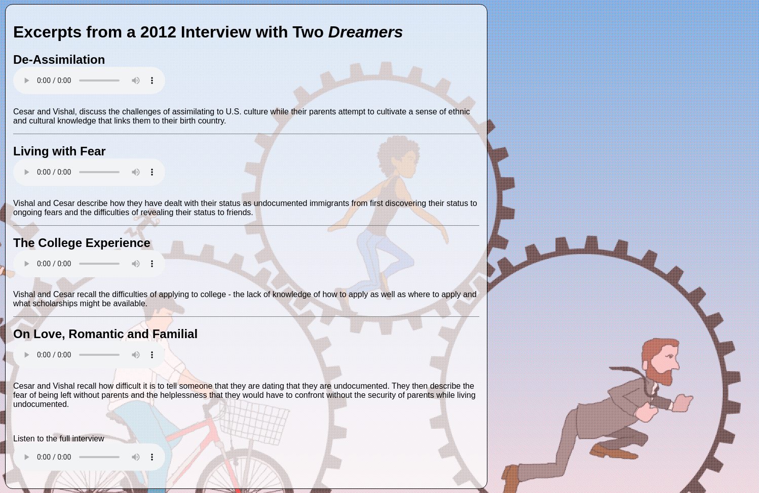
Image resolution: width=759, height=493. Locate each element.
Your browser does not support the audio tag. (89, 80)
